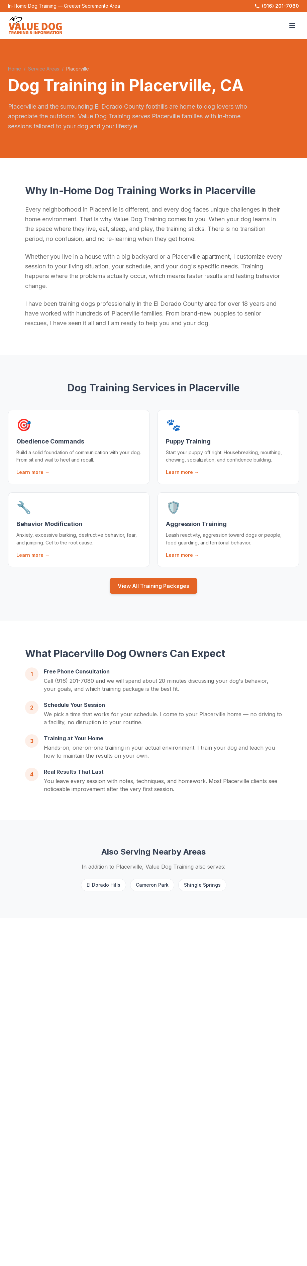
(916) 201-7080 (276, 6)
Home (14, 69)
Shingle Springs (202, 885)
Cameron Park (152, 885)
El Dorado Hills (103, 885)
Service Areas (43, 69)
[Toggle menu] (292, 25)
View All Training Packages (153, 586)
